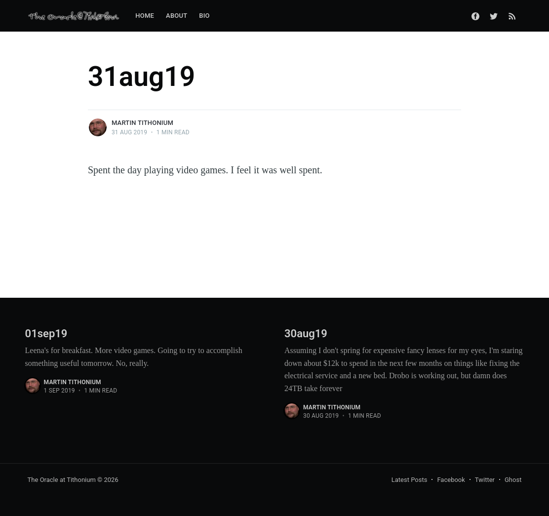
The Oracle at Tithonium (62, 479)
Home (144, 15)
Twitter (485, 479)
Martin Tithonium (142, 122)
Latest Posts (410, 479)
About (176, 15)
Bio (204, 15)
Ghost (513, 479)
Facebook (451, 479)
